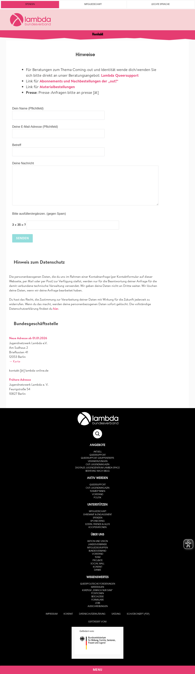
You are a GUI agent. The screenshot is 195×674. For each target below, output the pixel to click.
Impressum (52, 614)
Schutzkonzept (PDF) (138, 614)
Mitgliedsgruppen (97, 548)
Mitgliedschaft (93, 4)
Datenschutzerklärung (92, 614)
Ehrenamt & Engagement (97, 515)
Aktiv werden (97, 478)
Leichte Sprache (160, 4)
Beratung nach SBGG (98, 471)
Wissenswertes (97, 577)
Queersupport (98, 455)
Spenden (30, 4)
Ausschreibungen (98, 606)
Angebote (97, 445)
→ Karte (14, 361)
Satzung (116, 614)
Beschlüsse (97, 597)
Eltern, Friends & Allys (97, 524)
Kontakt (97, 567)
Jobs (97, 603)
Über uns (97, 534)
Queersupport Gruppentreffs (97, 458)
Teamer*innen (97, 491)
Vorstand (97, 495)
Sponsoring (97, 521)
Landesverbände (97, 545)
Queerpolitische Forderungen (97, 584)
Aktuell (98, 452)
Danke (97, 570)
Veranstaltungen (97, 461)
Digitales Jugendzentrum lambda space (97, 468)
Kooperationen (97, 527)
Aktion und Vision (97, 541)
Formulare (97, 600)
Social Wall (97, 564)
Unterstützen (97, 504)
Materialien (97, 587)
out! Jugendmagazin (97, 465)
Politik (97, 498)
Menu (97, 670)
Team (97, 557)
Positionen (97, 594)
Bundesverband (97, 551)
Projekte (98, 561)
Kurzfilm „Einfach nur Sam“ (97, 590)
